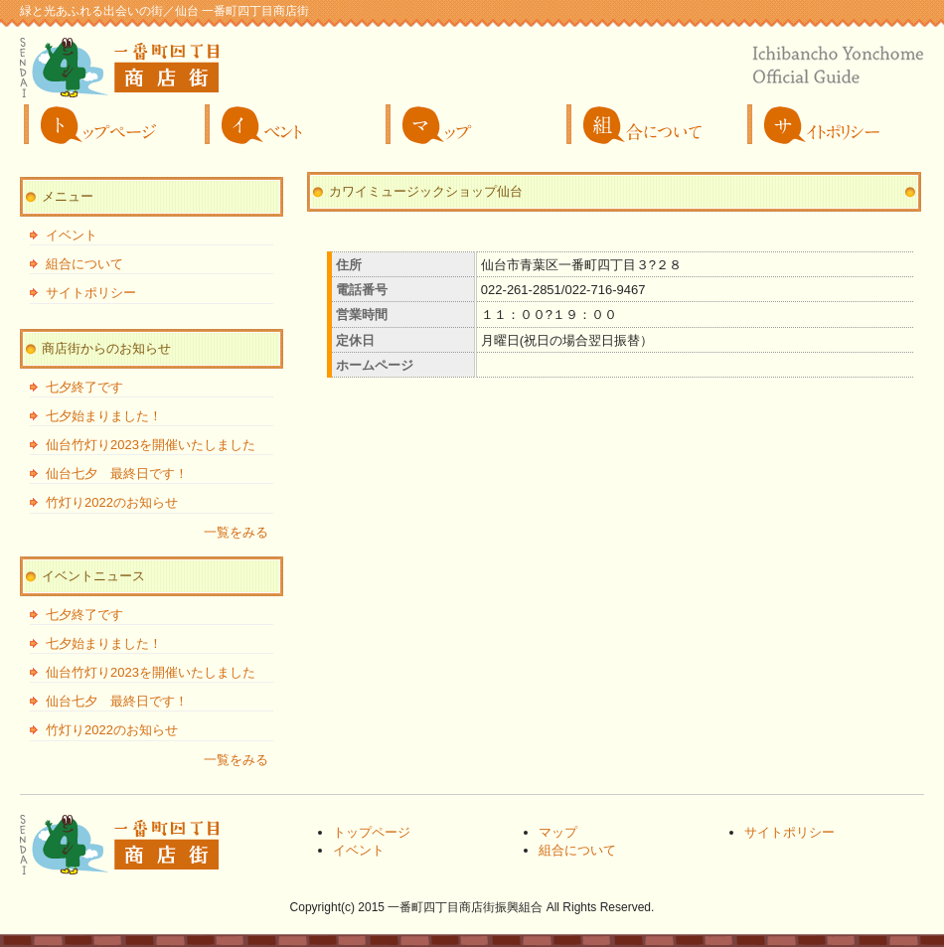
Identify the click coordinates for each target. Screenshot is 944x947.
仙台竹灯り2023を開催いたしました (150, 444)
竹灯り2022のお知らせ (112, 502)
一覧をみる (236, 532)
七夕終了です (84, 387)
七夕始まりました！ (104, 415)
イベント (291, 124)
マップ (472, 124)
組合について (652, 124)
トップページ (110, 124)
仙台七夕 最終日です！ (117, 473)
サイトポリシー (833, 124)
